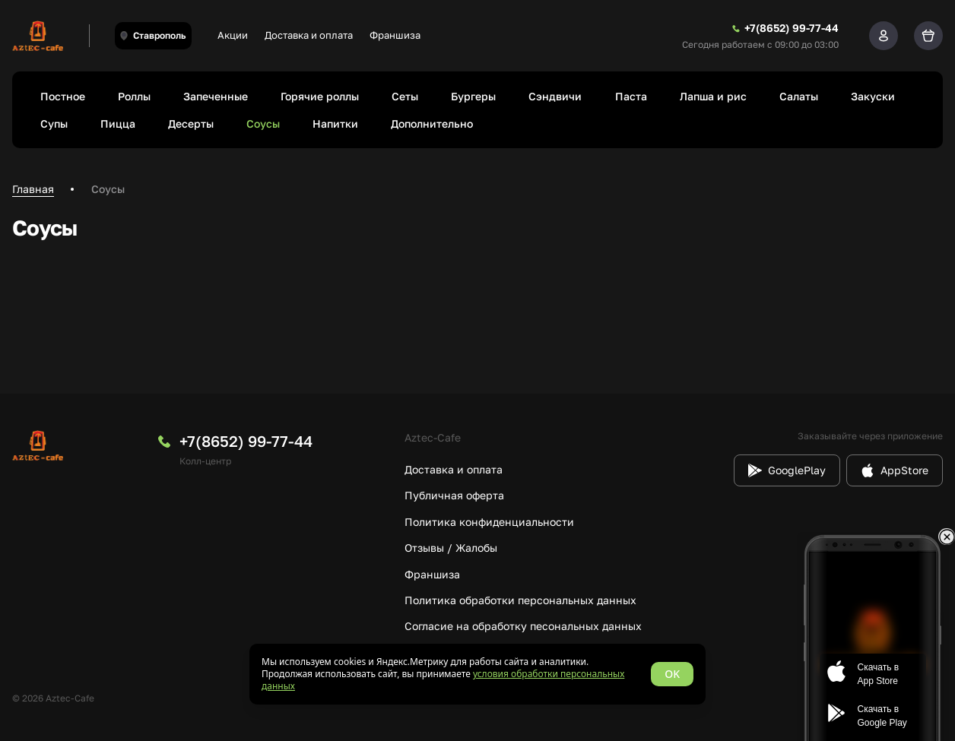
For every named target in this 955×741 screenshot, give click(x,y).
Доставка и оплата (309, 35)
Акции (232, 35)
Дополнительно (432, 123)
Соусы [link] (108, 188)
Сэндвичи (555, 96)
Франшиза (395, 35)
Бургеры (473, 96)
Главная (33, 188)
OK (672, 674)
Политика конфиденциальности (489, 521)
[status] (477, 674)
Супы (54, 123)
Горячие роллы (320, 96)
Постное (62, 96)
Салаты (798, 96)
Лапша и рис (713, 96)
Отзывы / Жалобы (451, 547)
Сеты (405, 96)
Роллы (134, 96)
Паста (631, 96)
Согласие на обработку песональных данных (523, 625)
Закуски (873, 96)
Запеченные (215, 96)
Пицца (117, 123)
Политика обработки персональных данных (520, 600)
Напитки (335, 123)
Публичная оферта (454, 495)
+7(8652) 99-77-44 (246, 441)
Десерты (191, 123)
